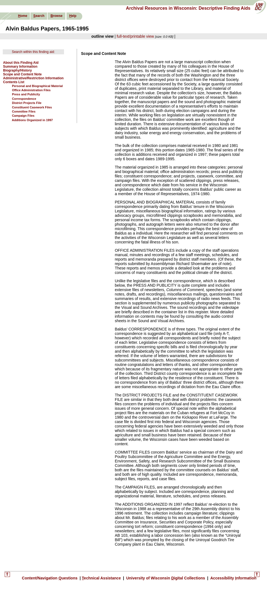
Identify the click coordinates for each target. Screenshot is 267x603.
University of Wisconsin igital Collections (165, 578)
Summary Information (20, 66)
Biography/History (17, 70)
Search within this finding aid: (33, 52)
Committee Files (23, 111)
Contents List (13, 82)
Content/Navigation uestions (50, 578)
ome (22, 16)
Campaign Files (23, 115)
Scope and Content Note (22, 74)
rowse (56, 16)
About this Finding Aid (20, 63)
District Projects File (26, 103)
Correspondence (24, 98)
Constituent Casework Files (32, 107)
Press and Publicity (26, 94)
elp (72, 16)
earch (38, 16)
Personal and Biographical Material (37, 86)
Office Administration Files (31, 90)
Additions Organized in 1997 (32, 120)
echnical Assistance (102, 578)
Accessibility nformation (232, 578)
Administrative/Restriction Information (33, 78)
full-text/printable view (135, 36)
